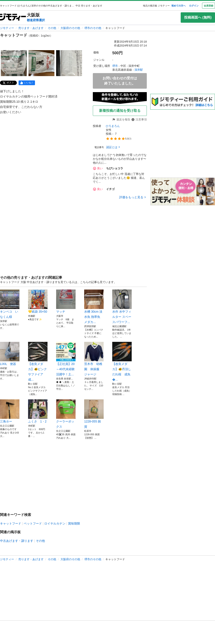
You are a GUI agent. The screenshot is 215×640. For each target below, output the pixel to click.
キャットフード (10, 523)
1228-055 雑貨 (94, 413)
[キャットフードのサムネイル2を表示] (41, 63)
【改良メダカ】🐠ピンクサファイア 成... (37, 361)
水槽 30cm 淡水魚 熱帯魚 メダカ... (94, 307)
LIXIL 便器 (9, 354)
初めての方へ (178, 5)
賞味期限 (74, 523)
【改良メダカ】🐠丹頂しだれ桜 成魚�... (122, 361)
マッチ (66, 301)
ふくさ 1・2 (37, 411)
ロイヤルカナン (54, 523)
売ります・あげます (31, 28)
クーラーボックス (66, 413)
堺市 (115, 65)
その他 (52, 28)
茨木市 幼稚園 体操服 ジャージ (94, 359)
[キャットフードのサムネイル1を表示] (14, 63)
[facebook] (27, 82)
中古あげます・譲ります (16, 540)
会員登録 (208, 5)
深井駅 (138, 69)
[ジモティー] (13, 17)
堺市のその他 (92, 28)
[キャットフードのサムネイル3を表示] (69, 63)
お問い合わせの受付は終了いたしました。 (120, 80)
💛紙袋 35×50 (37, 301)
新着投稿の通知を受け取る (120, 110)
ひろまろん (113, 126)
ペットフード (33, 523)
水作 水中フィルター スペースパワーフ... (122, 307)
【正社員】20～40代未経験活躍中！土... (66, 359)
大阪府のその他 (70, 28)
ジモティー (7, 28)
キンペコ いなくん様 (9, 304)
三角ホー (9, 411)
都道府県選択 (36, 20)
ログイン (194, 5)
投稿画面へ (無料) (198, 17)
